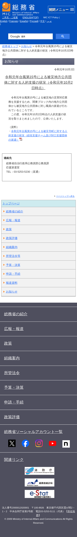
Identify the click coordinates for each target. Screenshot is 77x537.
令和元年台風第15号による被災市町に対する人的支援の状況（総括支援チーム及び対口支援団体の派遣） (37, 135)
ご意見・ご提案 (10, 17)
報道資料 (11, 282)
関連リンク (14, 459)
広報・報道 (13, 220)
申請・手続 (13, 273)
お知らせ (26, 46)
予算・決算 (13, 265)
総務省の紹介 (14, 211)
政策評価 (11, 238)
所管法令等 (13, 256)
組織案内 (11, 247)
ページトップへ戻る (65, 196)
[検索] (30, 36)
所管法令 (12, 373)
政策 (9, 229)
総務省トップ (10, 46)
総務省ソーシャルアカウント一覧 (33, 432)
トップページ (11, 203)
